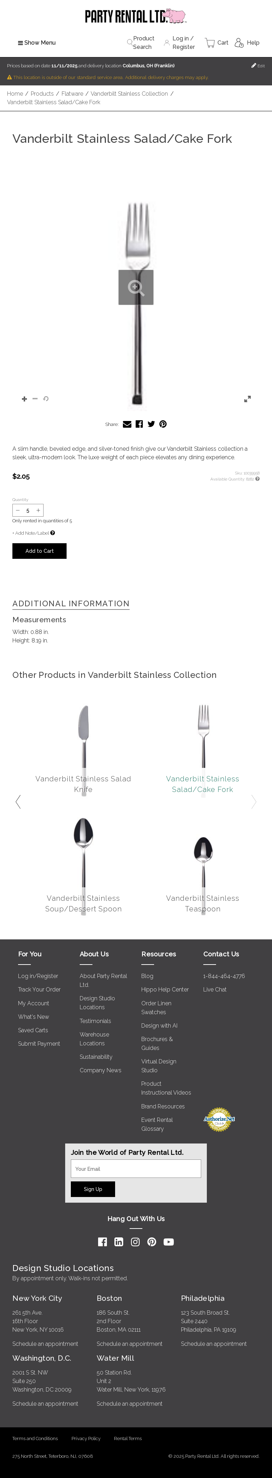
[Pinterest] (151, 1242)
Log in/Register (38, 976)
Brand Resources (163, 1106)
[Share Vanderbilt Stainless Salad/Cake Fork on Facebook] (139, 424)
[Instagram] (135, 1242)
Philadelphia (203, 1298)
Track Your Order (39, 989)
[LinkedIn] (118, 1242)
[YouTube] (169, 1242)
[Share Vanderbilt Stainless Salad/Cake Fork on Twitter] (151, 424)
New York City (37, 1298)
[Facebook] (102, 1242)
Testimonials (95, 1021)
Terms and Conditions (35, 1438)
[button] (136, 287)
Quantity (20, 499)
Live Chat (215, 989)
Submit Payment (39, 1043)
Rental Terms (128, 1438)
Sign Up (93, 1189)
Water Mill (115, 1358)
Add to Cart (40, 551)
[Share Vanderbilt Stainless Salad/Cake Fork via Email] (127, 424)
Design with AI (159, 1025)
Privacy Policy (86, 1438)
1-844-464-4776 (224, 976)
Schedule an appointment (45, 1344)
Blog (147, 976)
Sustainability (96, 1056)
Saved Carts (33, 1030)
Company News (100, 1070)
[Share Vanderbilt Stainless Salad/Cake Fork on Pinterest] (163, 424)
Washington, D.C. (42, 1358)
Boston (109, 1298)
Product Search (140, 42)
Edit (258, 65)
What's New (33, 1016)
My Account (33, 1003)
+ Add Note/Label (30, 533)
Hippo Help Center (165, 989)
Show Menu (37, 42)
